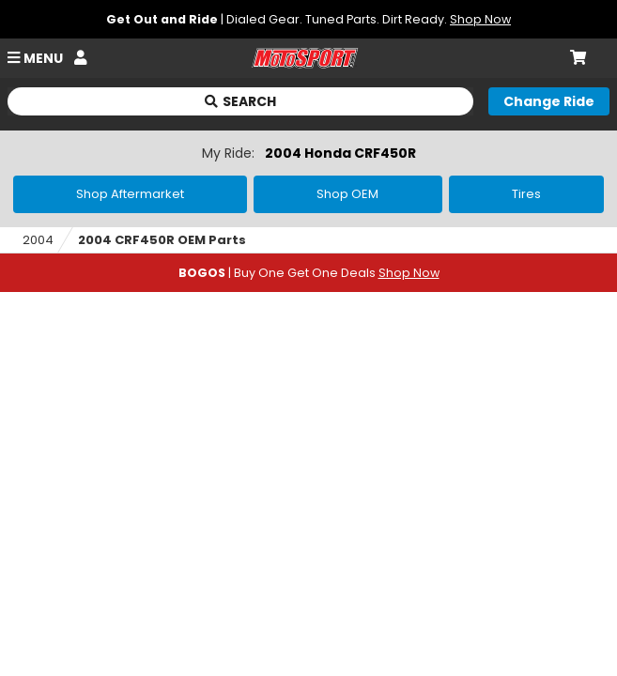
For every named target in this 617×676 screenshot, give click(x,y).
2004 (38, 240)
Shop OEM (347, 194)
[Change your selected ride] (548, 101)
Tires (526, 194)
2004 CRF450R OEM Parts (162, 240)
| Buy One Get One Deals (309, 273)
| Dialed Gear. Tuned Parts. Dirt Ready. (308, 19)
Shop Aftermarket (130, 194)
